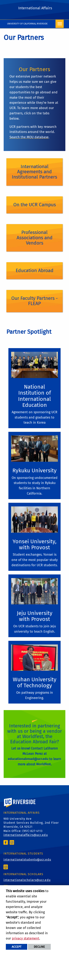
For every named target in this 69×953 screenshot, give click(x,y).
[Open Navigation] (59, 24)
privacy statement (25, 938)
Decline (39, 946)
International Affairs (35, 8)
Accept (16, 946)
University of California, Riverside (27, 23)
